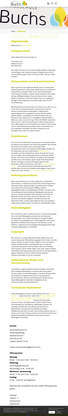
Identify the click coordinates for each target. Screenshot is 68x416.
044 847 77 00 (22, 341)
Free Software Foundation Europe (41, 170)
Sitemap (13, 395)
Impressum (14, 404)
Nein (59, 412)
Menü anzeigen (34, 36)
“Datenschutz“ (22, 412)
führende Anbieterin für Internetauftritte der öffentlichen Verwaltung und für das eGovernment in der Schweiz (33, 298)
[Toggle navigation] (55, 4)
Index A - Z (14, 398)
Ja (51, 412)
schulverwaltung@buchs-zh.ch (27, 347)
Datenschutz (15, 401)
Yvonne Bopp (26, 45)
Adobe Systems (43, 151)
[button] (52, 3)
